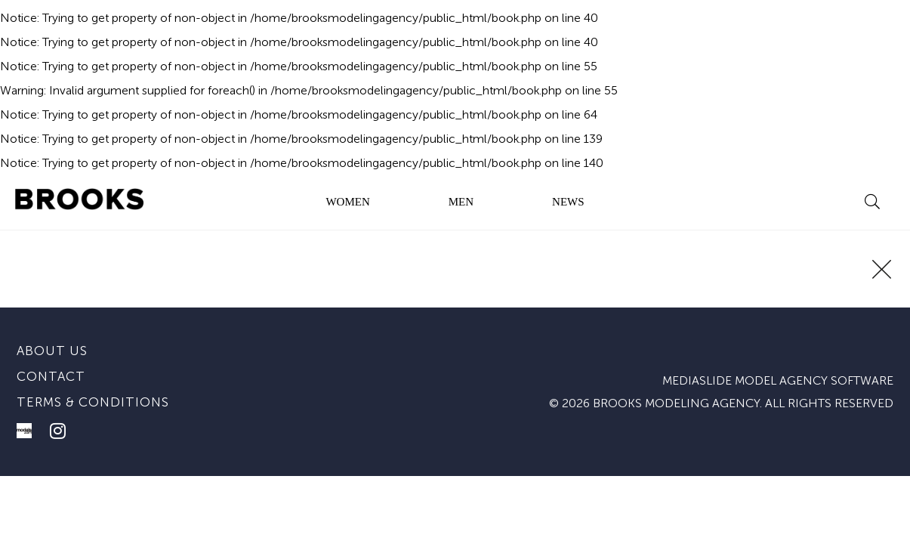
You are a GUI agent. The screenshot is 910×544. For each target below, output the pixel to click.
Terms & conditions (93, 402)
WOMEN (347, 202)
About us (52, 350)
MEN (461, 202)
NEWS (568, 202)
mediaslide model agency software (777, 380)
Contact (51, 376)
